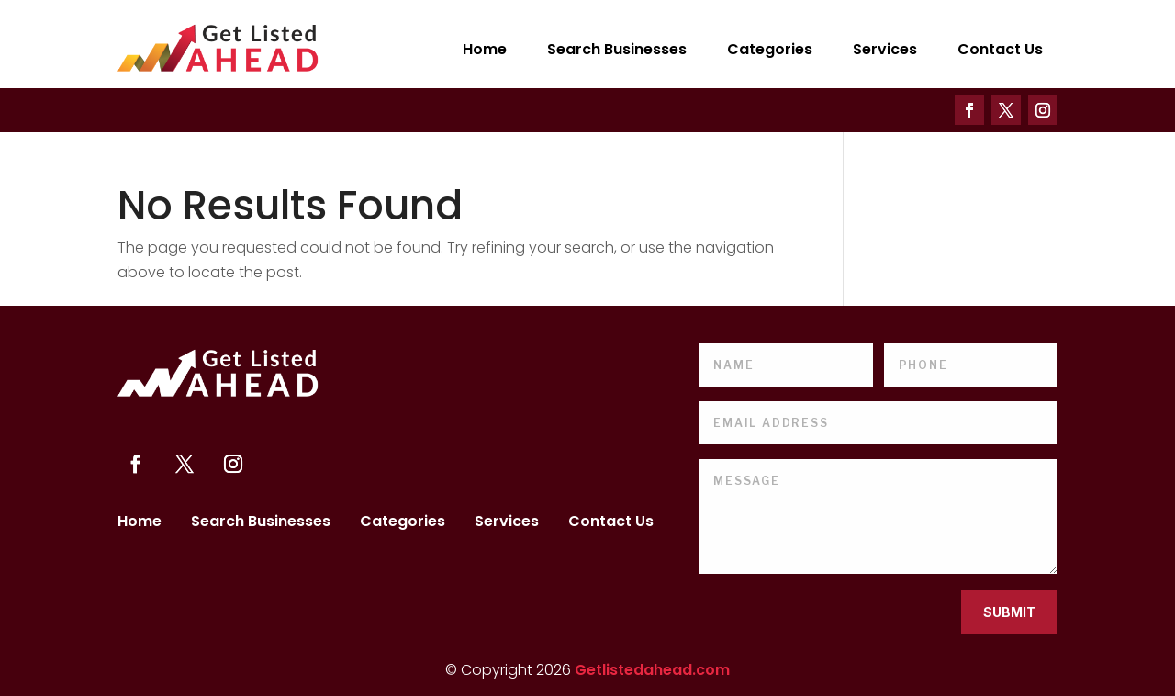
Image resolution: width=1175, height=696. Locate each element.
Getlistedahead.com (652, 669)
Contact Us (1000, 49)
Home (485, 49)
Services (885, 49)
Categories (769, 49)
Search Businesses (617, 49)
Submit (1009, 612)
